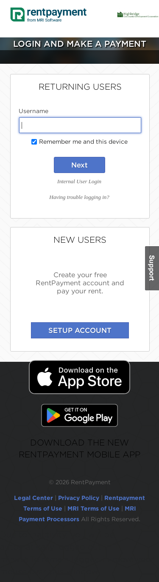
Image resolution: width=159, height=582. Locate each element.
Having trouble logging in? (79, 197)
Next (79, 165)
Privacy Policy (78, 497)
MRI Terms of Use (93, 508)
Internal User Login (79, 181)
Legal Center (33, 497)
